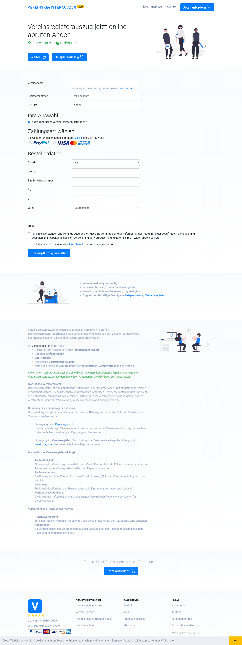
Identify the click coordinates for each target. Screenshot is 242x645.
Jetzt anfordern (197, 7)
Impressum (157, 6)
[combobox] (106, 83)
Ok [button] (235, 640)
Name (31, 171)
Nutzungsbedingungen (184, 632)
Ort (29, 198)
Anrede (32, 162)
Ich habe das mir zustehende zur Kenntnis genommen (73, 244)
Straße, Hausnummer (40, 180)
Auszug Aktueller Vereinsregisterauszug (59, 122)
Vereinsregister (49, 345)
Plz (29, 189)
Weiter (38, 57)
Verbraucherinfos (181, 618)
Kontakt (171, 6)
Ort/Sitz (32, 105)
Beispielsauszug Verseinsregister (153, 295)
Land (31, 207)
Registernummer (38, 96)
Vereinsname (35, 83)
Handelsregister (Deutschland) (94, 618)
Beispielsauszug (69, 57)
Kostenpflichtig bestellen (49, 253)
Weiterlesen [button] (168, 640)
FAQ (145, 6)
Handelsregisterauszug (101, 88)
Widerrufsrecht (75, 244)
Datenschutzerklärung (184, 625)
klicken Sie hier (125, 88)
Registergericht (73, 424)
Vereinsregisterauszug (52, 7)
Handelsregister (85, 625)
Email (31, 225)
